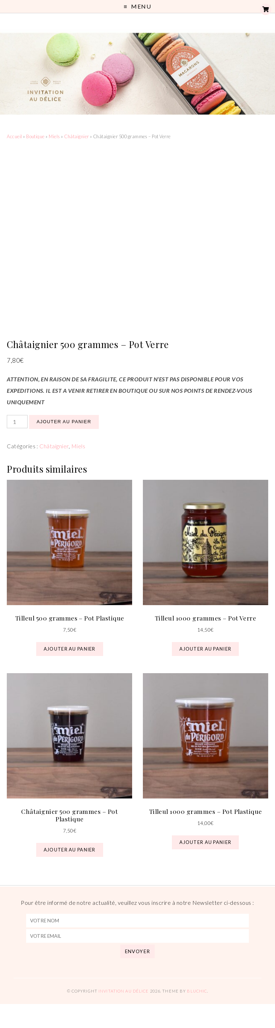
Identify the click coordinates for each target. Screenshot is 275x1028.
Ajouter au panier (64, 421)
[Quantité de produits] (17, 421)
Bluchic (197, 991)
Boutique (35, 136)
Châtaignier (76, 136)
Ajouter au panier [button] (70, 649)
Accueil (14, 136)
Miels (54, 136)
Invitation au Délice (123, 991)
